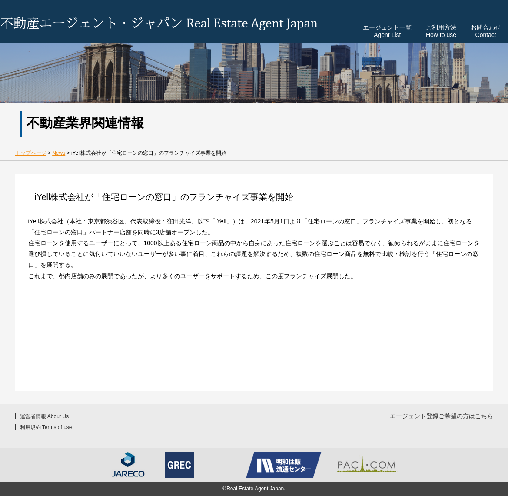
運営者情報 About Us (44, 416)
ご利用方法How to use (441, 30)
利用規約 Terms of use (46, 427)
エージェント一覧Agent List (387, 30)
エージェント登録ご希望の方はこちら (441, 416)
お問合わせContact (486, 30)
